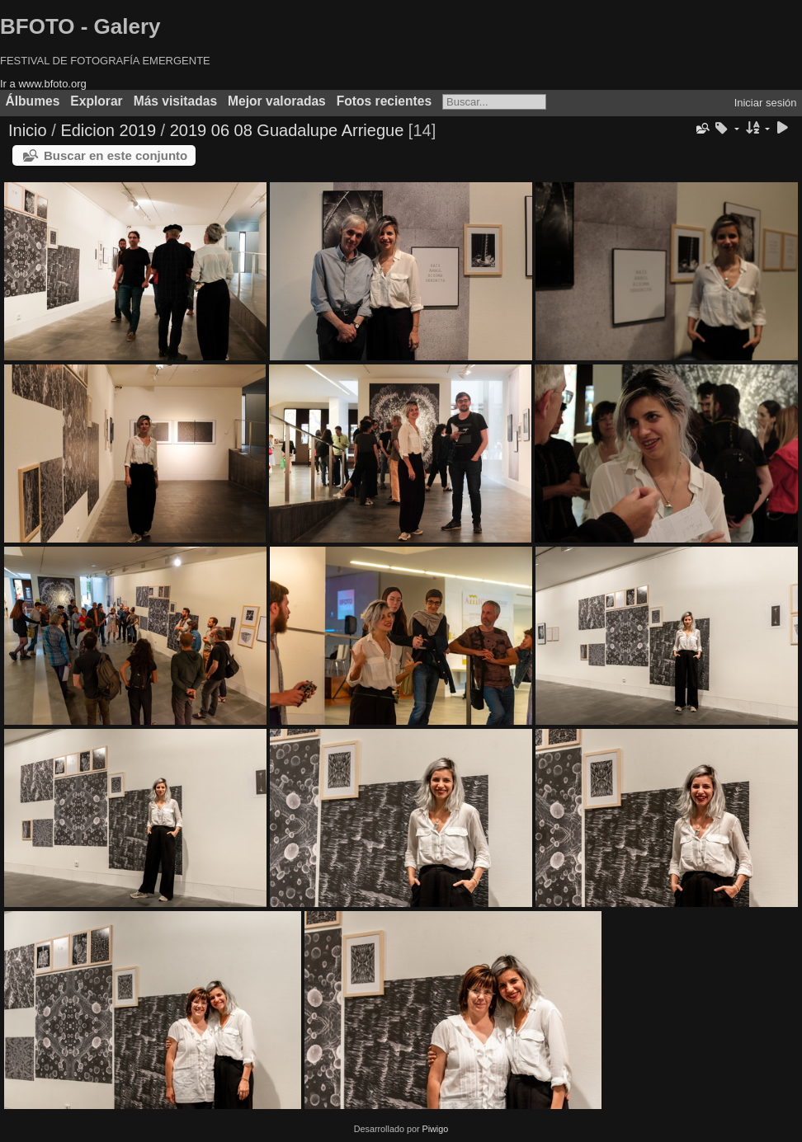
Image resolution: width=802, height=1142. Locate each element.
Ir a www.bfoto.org (43, 84)
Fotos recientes (384, 101)
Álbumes (33, 101)
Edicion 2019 (108, 130)
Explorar (96, 101)
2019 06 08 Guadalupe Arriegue (287, 130)
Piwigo (435, 1129)
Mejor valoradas (277, 101)
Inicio (27, 130)
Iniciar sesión (765, 102)
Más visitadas (175, 101)
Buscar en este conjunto (115, 155)
